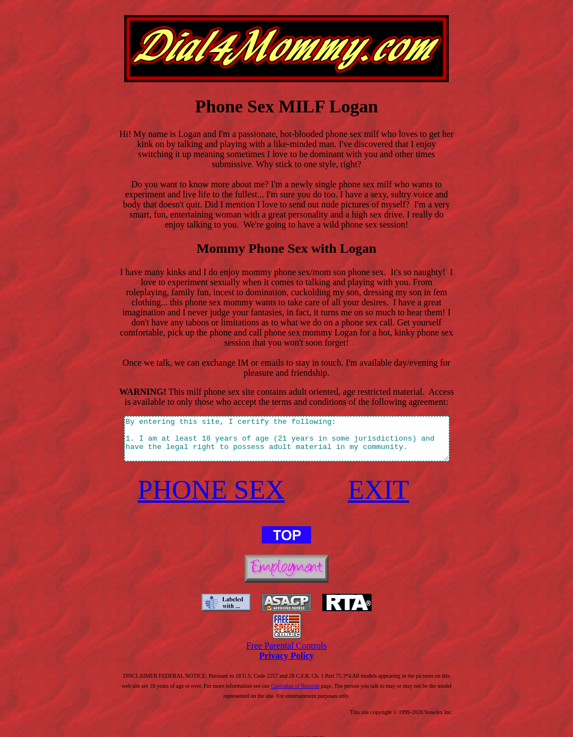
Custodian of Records (255, 674)
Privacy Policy (286, 644)
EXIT (386, 478)
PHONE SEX (205, 478)
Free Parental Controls (286, 634)
